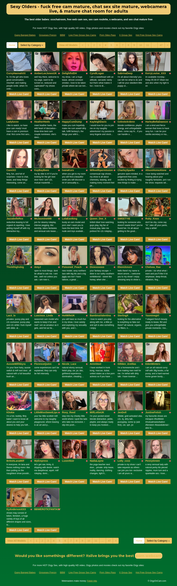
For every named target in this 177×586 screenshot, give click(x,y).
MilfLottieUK (97, 412)
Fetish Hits (92, 581)
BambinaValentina (100, 315)
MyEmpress (41, 460)
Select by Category (31, 45)
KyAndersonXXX (16, 509)
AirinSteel (95, 364)
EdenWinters (152, 364)
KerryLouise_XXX (155, 73)
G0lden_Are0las (127, 364)
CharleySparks (126, 170)
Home (12, 45)
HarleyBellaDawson (156, 121)
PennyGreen (152, 460)
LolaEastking (69, 218)
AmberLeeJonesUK (45, 73)
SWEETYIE (124, 218)
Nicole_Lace (69, 364)
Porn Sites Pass (107, 35)
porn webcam (148, 556)
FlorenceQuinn (42, 364)
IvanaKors (68, 170)
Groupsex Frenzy (48, 35)
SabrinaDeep (125, 73)
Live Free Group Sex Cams (82, 35)
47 (161, 45)
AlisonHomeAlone (156, 170)
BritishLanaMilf (15, 460)
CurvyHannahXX (16, 73)
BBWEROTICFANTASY (47, 509)
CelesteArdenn (126, 121)
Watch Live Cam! (19, 94)
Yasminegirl (152, 315)
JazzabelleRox (14, 218)
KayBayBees (41, 170)
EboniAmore (125, 267)
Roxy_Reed (68, 412)
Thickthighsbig (15, 267)
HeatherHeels (42, 121)
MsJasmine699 (42, 218)
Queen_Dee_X (98, 218)
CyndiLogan (97, 73)
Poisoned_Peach (72, 267)
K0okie (10, 412)
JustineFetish (153, 412)
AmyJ (37, 267)
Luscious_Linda (43, 315)
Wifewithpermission (101, 170)
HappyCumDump (72, 121)
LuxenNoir (68, 460)
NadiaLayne (97, 460)
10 (140, 45)
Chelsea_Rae (153, 267)
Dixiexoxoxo (97, 267)
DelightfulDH (69, 73)
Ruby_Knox (152, 218)
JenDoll (122, 412)
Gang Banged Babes (25, 35)
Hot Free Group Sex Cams (149, 35)
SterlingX (123, 315)
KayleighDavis (98, 121)
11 (147, 45)
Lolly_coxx (124, 460)
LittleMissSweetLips (46, 412)
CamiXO (11, 170)
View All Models (68, 45)
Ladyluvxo (12, 121)
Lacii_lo (11, 315)
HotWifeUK (68, 315)
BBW (62, 35)
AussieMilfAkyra (15, 364)
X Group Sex (125, 35)
